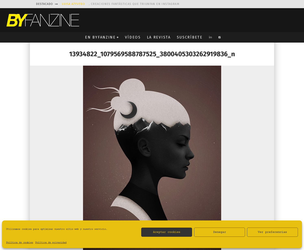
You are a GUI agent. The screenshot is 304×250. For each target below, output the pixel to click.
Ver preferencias (272, 232)
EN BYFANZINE (100, 37)
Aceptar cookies (166, 232)
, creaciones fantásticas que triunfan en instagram (120, 4)
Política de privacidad (51, 242)
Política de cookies (19, 242)
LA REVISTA (159, 37)
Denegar (219, 232)
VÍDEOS (133, 37)
